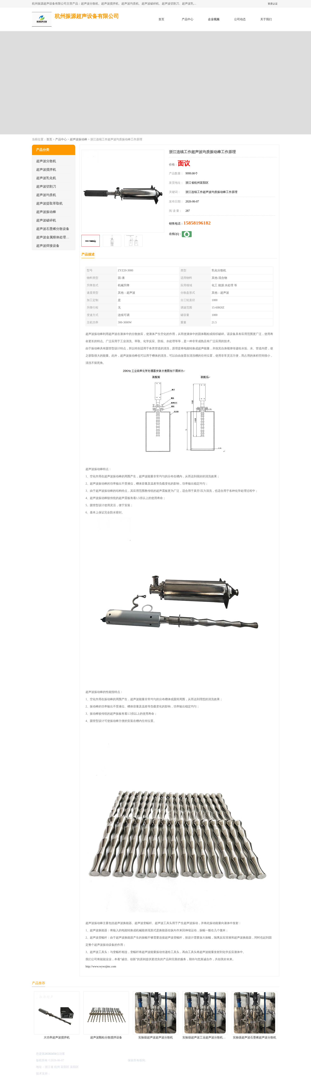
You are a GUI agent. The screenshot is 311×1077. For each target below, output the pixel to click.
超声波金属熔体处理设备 (54, 237)
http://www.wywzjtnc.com (101, 966)
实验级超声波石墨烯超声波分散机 (254, 1037)
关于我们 (266, 19)
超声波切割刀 (46, 186)
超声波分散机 (46, 161)
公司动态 (240, 19)
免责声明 (72, 1073)
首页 (161, 19)
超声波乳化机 (46, 178)
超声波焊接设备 (47, 245)
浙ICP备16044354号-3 (78, 1060)
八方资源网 (58, 1073)
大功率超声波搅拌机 (57, 1037)
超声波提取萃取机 (49, 203)
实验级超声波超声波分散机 (155, 1037)
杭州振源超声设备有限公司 (109, 1060)
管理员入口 (86, 1073)
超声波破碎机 (46, 220)
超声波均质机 (46, 195)
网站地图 (99, 1073)
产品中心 (187, 19)
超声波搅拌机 (46, 169)
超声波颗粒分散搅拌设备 (106, 1037)
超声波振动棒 (78, 139)
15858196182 (197, 223)
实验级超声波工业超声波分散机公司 (205, 1037)
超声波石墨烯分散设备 (52, 229)
